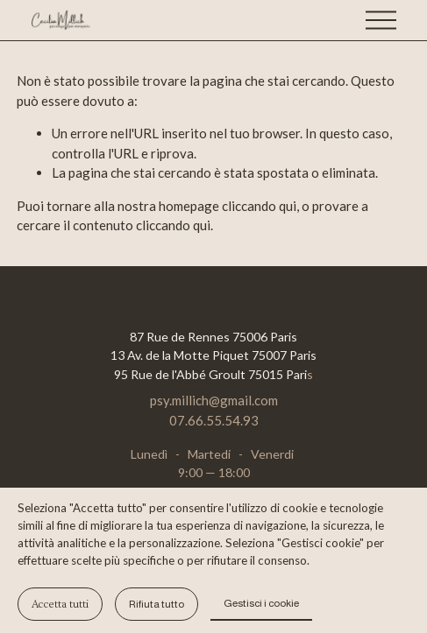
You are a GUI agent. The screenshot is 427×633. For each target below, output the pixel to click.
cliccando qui (259, 206)
